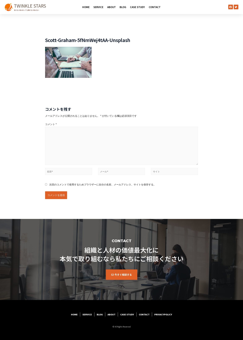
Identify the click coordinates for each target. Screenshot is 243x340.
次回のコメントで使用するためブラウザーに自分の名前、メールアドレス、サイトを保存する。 (102, 184)
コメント (51, 124)
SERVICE (98, 7)
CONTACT (155, 7)
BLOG (123, 7)
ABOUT (111, 7)
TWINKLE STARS (30, 6)
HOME (86, 7)
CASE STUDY (137, 7)
